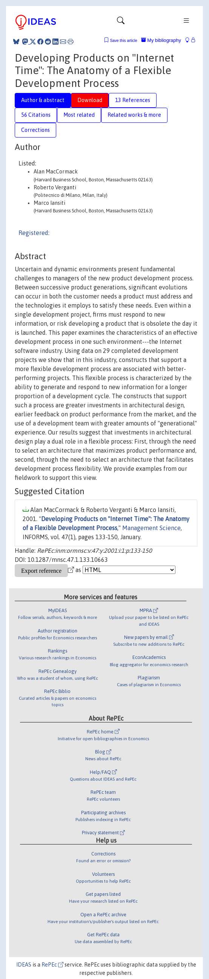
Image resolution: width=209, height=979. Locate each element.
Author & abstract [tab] (43, 100)
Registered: (33, 232)
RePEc (52, 965)
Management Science (151, 527)
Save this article (123, 41)
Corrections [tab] (35, 130)
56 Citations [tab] (36, 115)
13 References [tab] (132, 100)
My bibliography (161, 40)
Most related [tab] (79, 115)
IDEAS (23, 965)
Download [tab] (89, 100)
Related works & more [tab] (134, 115)
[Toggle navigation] (120, 22)
